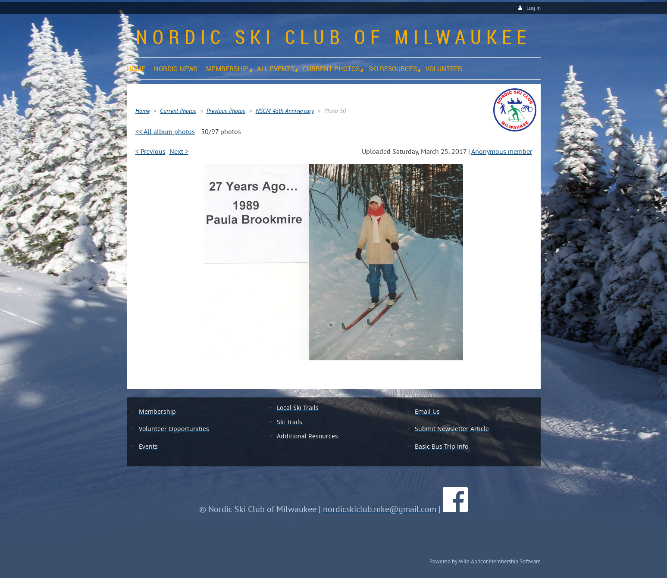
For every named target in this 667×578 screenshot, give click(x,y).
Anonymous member (501, 151)
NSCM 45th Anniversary (285, 111)
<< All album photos (165, 131)
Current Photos (178, 111)
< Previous (150, 151)
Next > (178, 151)
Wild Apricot (473, 561)
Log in (533, 8)
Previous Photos (226, 111)
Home (142, 111)
